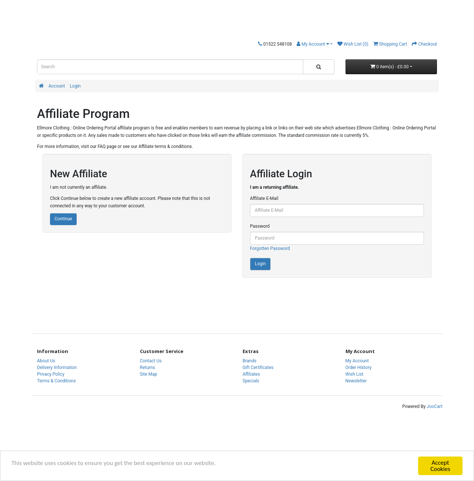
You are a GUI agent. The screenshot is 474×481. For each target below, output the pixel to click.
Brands (249, 360)
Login (75, 86)
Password (260, 226)
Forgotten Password (270, 248)
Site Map (148, 374)
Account (57, 86)
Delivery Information (57, 367)
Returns (147, 367)
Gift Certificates (258, 367)
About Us (46, 360)
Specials (251, 380)
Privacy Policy (50, 374)
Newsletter (356, 380)
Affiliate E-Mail (264, 198)
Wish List (355, 374)
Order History (359, 367)
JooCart (435, 406)
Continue (63, 218)
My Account (357, 360)
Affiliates (251, 374)
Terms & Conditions (56, 380)
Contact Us (151, 360)
